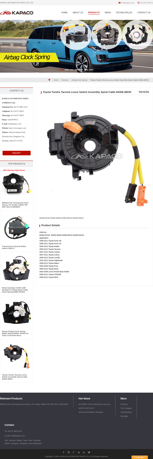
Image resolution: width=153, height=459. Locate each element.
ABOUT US (78, 12)
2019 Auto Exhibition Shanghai (91, 412)
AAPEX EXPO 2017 (86, 408)
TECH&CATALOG (124, 12)
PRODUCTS (94, 12)
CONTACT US (143, 12)
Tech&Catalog (126, 412)
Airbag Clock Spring (79, 80)
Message (124, 416)
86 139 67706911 (146, 3)
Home (56, 80)
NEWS (108, 12)
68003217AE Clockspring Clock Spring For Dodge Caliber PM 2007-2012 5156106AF (34, 404)
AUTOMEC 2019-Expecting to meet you (94, 404)
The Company (126, 408)
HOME (64, 12)
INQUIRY (16, 153)
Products (64, 80)
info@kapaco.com (128, 3)
